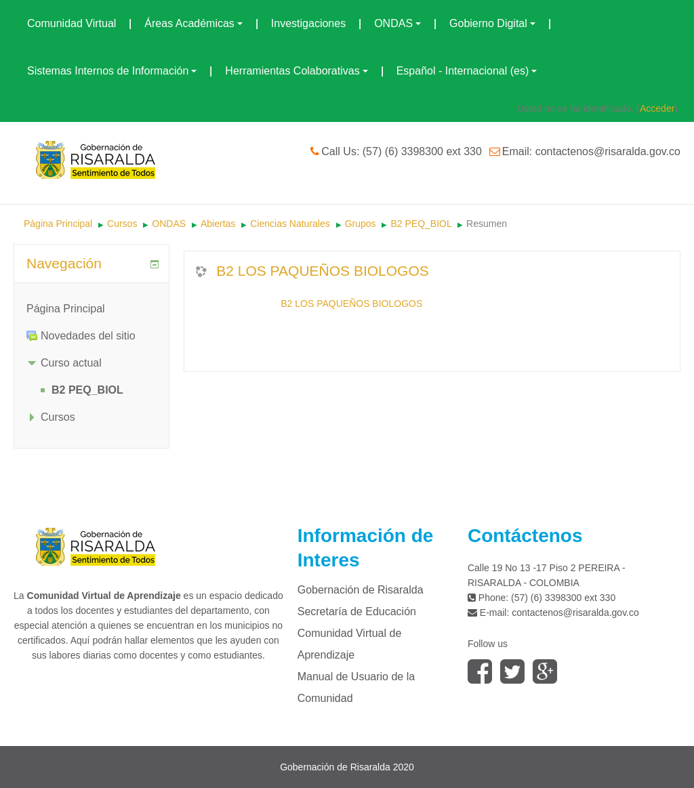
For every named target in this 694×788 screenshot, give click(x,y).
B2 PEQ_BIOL (420, 223)
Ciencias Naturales (290, 223)
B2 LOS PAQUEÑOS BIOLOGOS (322, 270)
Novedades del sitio (88, 335)
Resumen (486, 223)
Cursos (122, 223)
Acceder (657, 108)
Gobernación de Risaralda (361, 590)
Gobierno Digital (492, 23)
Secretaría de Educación (357, 611)
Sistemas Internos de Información (112, 71)
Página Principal (58, 223)
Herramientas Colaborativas (296, 71)
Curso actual (71, 363)
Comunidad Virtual (71, 23)
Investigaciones (308, 23)
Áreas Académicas (193, 23)
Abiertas (218, 223)
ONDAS (397, 23)
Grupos (360, 223)
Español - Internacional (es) (466, 71)
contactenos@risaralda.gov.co (575, 612)
